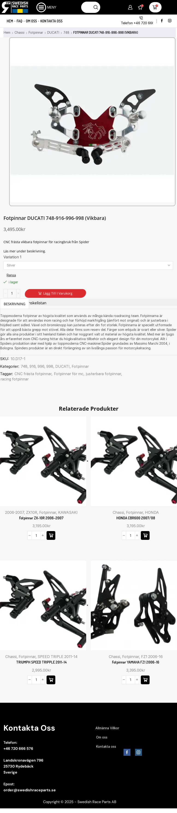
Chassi (19, 32)
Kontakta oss (51, 21)
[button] (145, 680)
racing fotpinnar (14, 379)
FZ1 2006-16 (152, 657)
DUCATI (53, 32)
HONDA (152, 512)
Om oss (31, 21)
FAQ (19, 21)
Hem (10, 21)
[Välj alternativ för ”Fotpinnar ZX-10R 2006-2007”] (51, 535)
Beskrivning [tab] (14, 304)
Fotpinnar (36, 32)
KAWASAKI (68, 512)
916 (32, 366)
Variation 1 (12, 257)
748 (66, 32)
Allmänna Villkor (107, 728)
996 (41, 366)
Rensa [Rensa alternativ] (11, 275)
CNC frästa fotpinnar (33, 374)
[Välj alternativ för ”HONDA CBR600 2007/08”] (145, 535)
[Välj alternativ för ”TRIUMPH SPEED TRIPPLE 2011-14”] (51, 680)
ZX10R (31, 512)
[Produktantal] (12, 293)
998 (49, 366)
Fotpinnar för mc (68, 374)
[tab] (14, 304)
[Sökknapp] (96, 7)
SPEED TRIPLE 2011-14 (57, 657)
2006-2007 (14, 512)
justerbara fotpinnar (103, 374)
